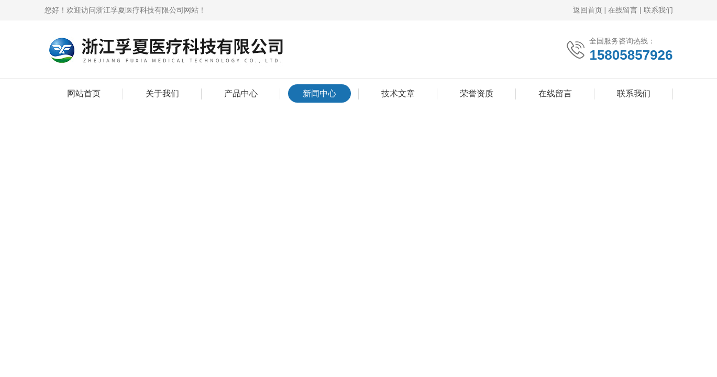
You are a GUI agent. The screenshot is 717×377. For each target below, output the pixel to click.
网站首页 (84, 93)
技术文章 (398, 93)
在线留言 (622, 10)
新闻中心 (319, 93)
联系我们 (658, 10)
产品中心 (241, 93)
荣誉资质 (476, 93)
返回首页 (587, 10)
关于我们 (162, 93)
